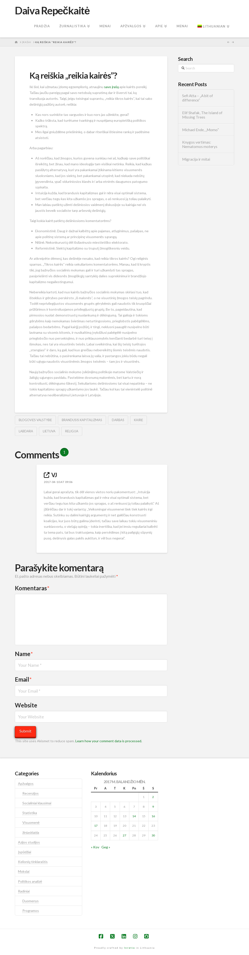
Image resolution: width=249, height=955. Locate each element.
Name (24, 653)
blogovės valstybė (35, 420)
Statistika (29, 813)
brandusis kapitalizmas (82, 420)
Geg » (105, 847)
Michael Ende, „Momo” (200, 130)
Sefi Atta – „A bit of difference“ (197, 97)
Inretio (129, 947)
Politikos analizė (30, 881)
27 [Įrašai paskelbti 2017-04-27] (124, 835)
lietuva (49, 431)
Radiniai (24, 891)
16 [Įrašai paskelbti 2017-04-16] (153, 816)
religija (71, 431)
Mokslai (23, 871)
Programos (30, 911)
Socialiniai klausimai (36, 803)
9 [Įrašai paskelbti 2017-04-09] (153, 806)
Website (26, 705)
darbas (118, 420)
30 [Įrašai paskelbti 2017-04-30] (153, 835)
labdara (26, 431)
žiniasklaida (30, 832)
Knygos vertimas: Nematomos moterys (199, 144)
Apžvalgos (26, 783)
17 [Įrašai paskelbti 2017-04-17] (96, 825)
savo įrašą (111, 87)
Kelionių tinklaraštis (33, 862)
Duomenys (30, 901)
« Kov (95, 847)
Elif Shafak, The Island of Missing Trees (202, 115)
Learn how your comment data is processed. (108, 741)
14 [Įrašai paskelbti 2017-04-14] (134, 816)
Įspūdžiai (24, 852)
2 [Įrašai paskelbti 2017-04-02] (153, 797)
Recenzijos (30, 793)
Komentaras (32, 588)
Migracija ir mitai (196, 159)
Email (23, 679)
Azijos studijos (29, 842)
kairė (138, 420)
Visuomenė (31, 822)
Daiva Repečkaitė (52, 10)
